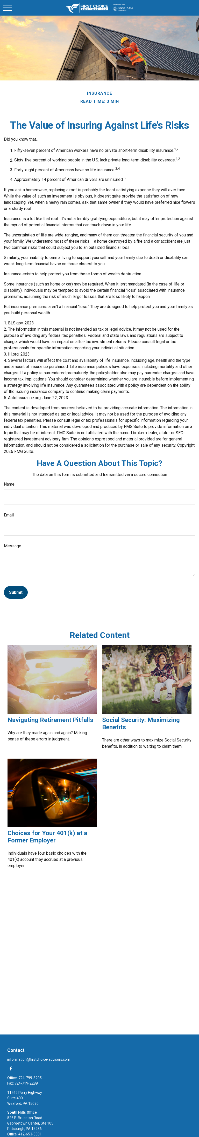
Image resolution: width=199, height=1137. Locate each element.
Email (9, 515)
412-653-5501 (30, 1134)
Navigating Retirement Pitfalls (50, 720)
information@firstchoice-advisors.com (38, 1059)
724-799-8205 (30, 1078)
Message (12, 545)
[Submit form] (16, 592)
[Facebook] (10, 1068)
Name (9, 484)
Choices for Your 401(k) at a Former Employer (47, 836)
